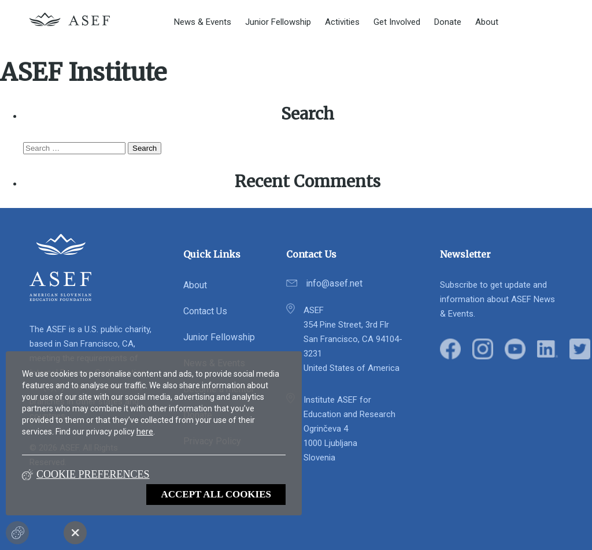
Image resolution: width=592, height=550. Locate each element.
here (144, 431)
